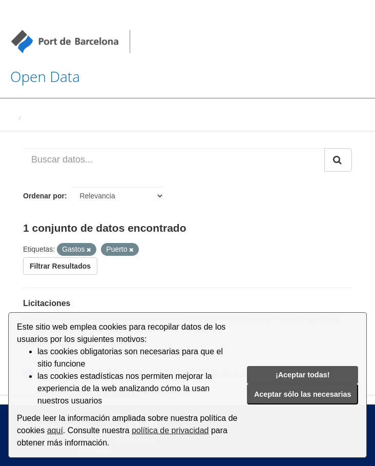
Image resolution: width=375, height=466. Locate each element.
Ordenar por (44, 196)
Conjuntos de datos (56, 118)
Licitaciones (46, 303)
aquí (55, 430)
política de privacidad (170, 430)
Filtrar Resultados (60, 266)
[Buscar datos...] (174, 160)
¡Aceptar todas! (303, 375)
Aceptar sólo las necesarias (302, 394)
